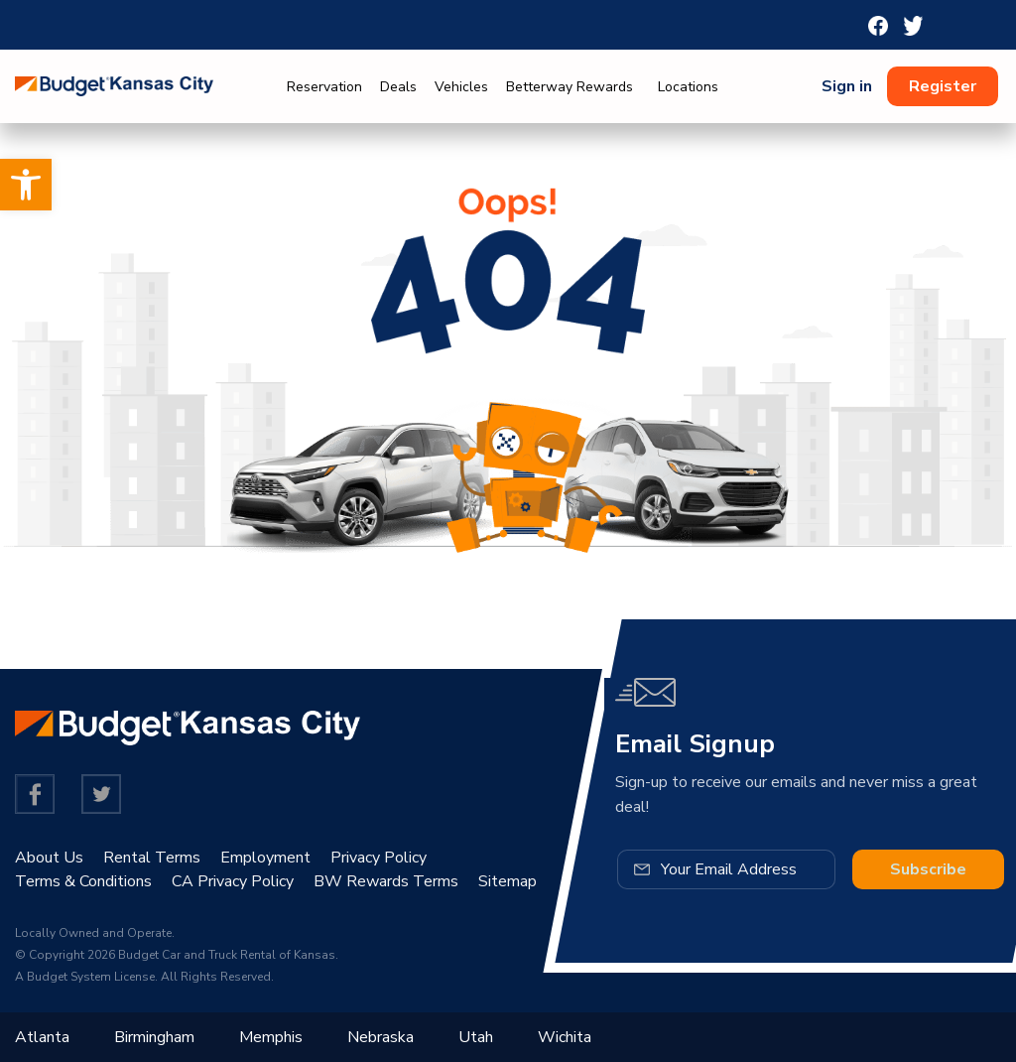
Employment (265, 857)
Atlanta (42, 1037)
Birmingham (154, 1037)
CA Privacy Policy (233, 881)
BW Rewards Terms (386, 881)
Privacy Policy (378, 857)
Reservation (324, 86)
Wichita (564, 1037)
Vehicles (461, 86)
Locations (688, 86)
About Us (49, 857)
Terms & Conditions (83, 881)
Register (942, 86)
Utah (475, 1037)
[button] (26, 184)
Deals (398, 86)
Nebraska (380, 1037)
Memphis (271, 1037)
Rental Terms (151, 857)
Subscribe (928, 869)
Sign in (847, 86)
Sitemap (507, 881)
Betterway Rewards (569, 86)
